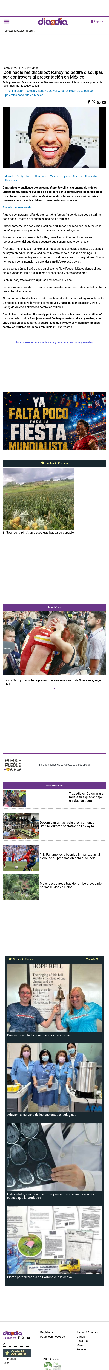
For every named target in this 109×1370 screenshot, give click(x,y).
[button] (10, 651)
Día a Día (82, 1341)
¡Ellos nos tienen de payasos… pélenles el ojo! (64, 764)
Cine (7, 1363)
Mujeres (78, 176)
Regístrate (46, 1332)
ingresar (97, 21)
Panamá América (87, 1332)
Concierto (91, 176)
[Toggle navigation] (6, 21)
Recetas (82, 1349)
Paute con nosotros (52, 1336)
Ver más (92, 959)
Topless (65, 176)
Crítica (81, 1336)
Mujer (80, 1345)
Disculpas (11, 180)
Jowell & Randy (14, 176)
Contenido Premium (55, 463)
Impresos (10, 1358)
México (54, 176)
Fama (29, 176)
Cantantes (41, 176)
